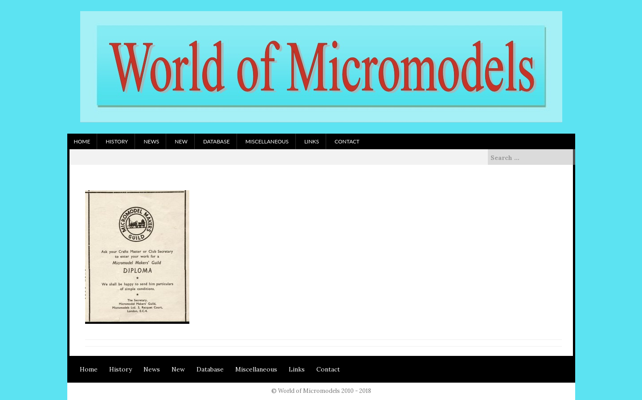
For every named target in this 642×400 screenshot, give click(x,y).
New (181, 141)
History (117, 141)
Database (216, 141)
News (151, 141)
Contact (347, 141)
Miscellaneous (267, 141)
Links (311, 141)
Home (82, 141)
